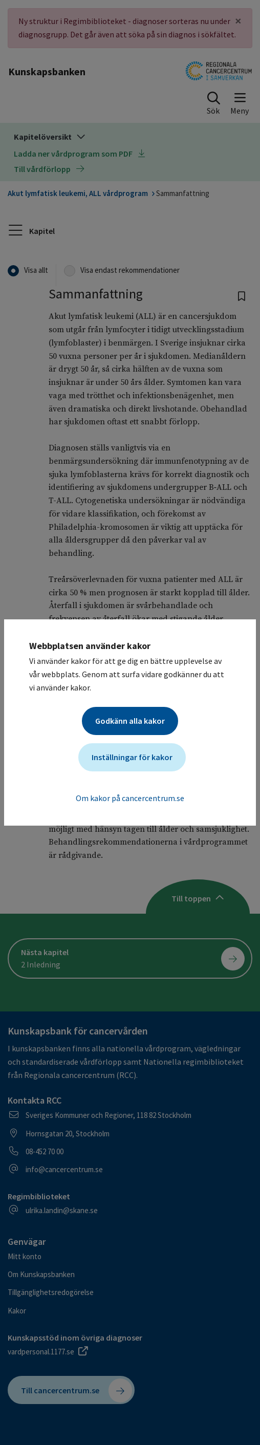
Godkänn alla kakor (130, 721)
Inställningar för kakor (132, 757)
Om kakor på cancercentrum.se (130, 798)
